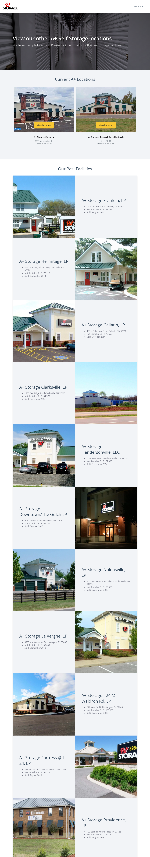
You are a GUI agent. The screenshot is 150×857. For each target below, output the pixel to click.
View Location (44, 125)
